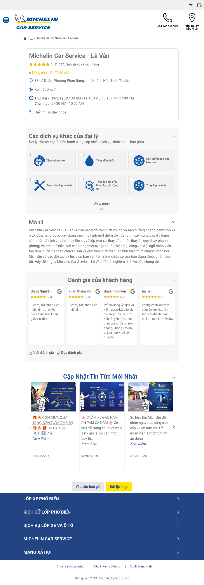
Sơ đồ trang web (141, 566)
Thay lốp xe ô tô (149, 185)
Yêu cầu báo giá (87, 487)
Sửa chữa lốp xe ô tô (52, 185)
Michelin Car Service (101, 539)
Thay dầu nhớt (98, 160)
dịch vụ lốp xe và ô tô (101, 525)
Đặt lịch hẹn (119, 487)
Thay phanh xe (49, 160)
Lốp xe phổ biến (101, 498)
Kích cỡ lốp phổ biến (101, 512)
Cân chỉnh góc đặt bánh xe (150, 160)
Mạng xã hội (101, 552)
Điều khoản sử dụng (107, 566)
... (31, 38)
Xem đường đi (46, 89)
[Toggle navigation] (6, 21)
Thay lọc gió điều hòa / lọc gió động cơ (100, 185)
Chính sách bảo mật (70, 566)
